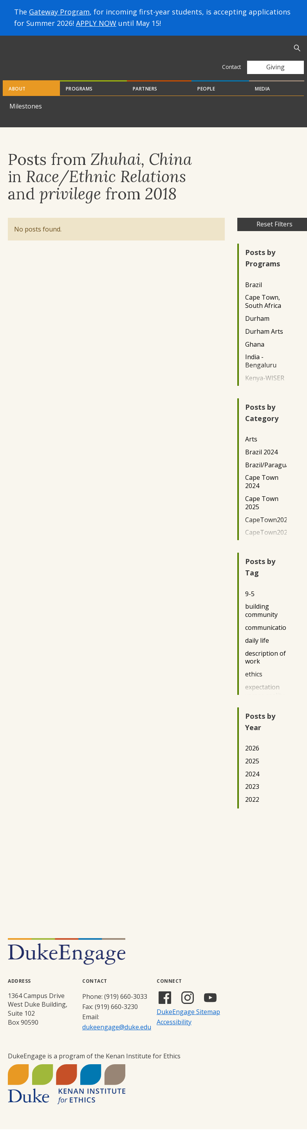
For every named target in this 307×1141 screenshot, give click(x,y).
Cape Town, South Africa (263, 313)
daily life (257, 652)
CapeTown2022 (266, 532)
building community (261, 622)
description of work (265, 669)
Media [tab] (262, 100)
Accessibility (174, 1033)
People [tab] (206, 100)
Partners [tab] (145, 100)
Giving (275, 67)
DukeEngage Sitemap (188, 1023)
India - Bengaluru (260, 373)
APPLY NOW (96, 23)
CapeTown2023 (266, 544)
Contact (231, 67)
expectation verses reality (264, 703)
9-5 (250, 606)
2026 (252, 760)
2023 (252, 798)
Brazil (253, 297)
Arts (251, 451)
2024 (252, 786)
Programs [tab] (79, 100)
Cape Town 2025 (261, 514)
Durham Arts (264, 343)
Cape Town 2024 (261, 493)
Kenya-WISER (264, 390)
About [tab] (17, 100)
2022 (252, 811)
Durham (257, 330)
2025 (252, 773)
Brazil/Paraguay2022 (266, 477)
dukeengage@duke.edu (116, 1038)
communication (266, 639)
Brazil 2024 (261, 464)
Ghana (254, 356)
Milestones (25, 118)
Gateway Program (59, 11)
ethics (253, 686)
